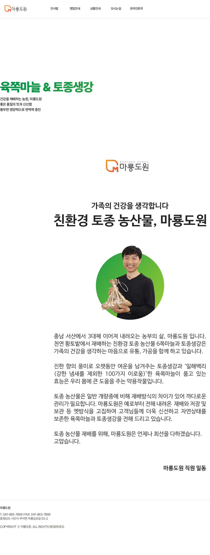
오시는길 (116, 8)
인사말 (54, 8)
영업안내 (75, 8)
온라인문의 (136, 8)
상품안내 (95, 8)
